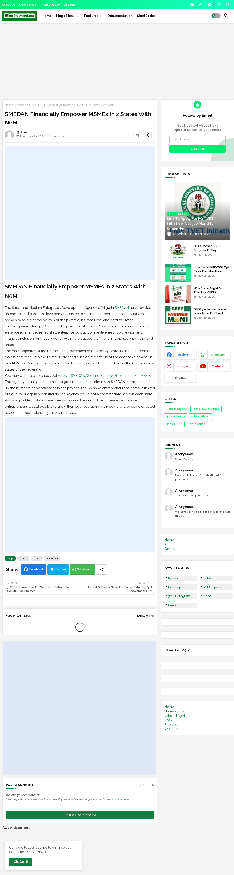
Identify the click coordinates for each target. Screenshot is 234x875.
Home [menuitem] (169, 706)
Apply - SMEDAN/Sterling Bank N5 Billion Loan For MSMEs (105, 376)
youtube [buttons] (217, 366)
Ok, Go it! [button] (21, 862)
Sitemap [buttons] (180, 377)
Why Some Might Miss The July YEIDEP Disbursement (209, 292)
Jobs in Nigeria (177, 409)
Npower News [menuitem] (175, 711)
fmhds (208, 578)
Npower (174, 578)
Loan (37, 558)
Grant (23, 558)
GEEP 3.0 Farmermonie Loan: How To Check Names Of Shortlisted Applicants (210, 315)
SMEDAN (122, 308)
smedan (22, 105)
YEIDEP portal (213, 587)
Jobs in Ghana (200, 416)
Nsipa (207, 596)
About (169, 544)
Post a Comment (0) (80, 815)
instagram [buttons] (183, 366)
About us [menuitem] (171, 729)
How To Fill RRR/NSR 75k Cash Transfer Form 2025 (211, 271)
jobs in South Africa (206, 409)
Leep (172, 605)
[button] (216, 15)
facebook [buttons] (183, 354)
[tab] (47, 15)
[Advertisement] (117, 60)
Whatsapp (85, 569)
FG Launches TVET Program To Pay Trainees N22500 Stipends (207, 252)
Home (47, 16)
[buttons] (192, 4)
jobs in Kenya (176, 416)
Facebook (36, 569)
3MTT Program (179, 596)
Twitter (60, 569)
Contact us (27, 4)
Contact (170, 549)
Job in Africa (196, 424)
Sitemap (70, 4)
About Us (9, 4)
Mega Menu (65, 16)
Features (91, 16)
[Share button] (101, 569)
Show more (145, 615)
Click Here (122, 799)
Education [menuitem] (172, 725)
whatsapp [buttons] (218, 354)
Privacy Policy (50, 4)
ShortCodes (146, 16)
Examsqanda (177, 587)
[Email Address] (197, 139)
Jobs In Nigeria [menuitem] (175, 716)
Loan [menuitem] (168, 720)
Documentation (120, 16)
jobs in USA (174, 424)
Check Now (35, 852)
